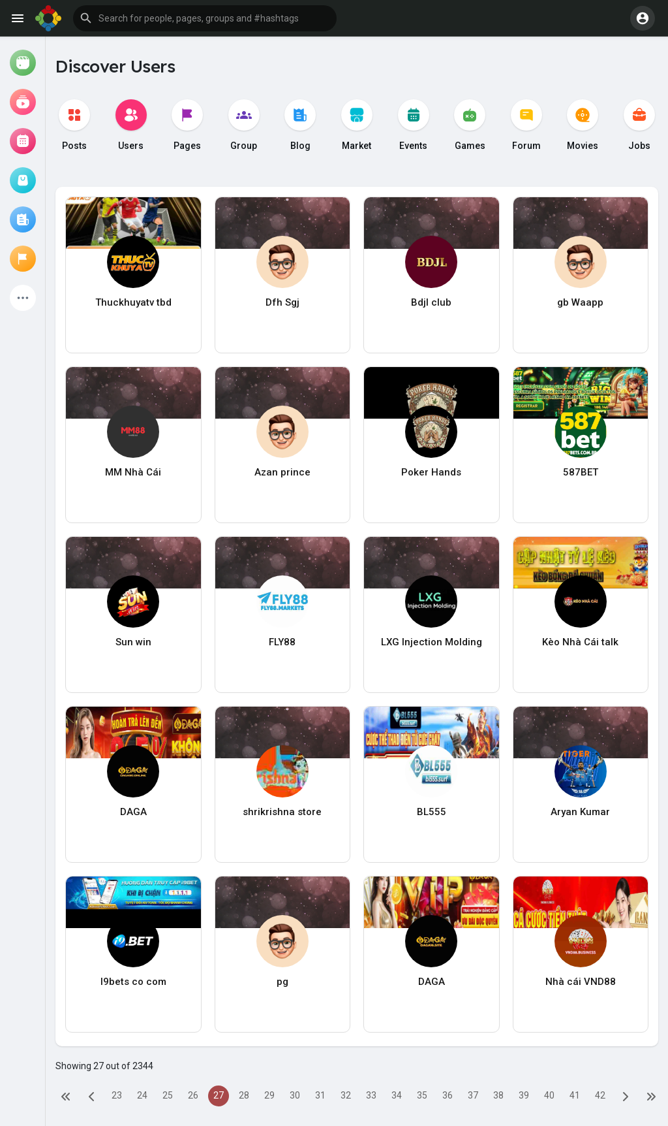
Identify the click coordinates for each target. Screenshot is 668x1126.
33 (371, 1095)
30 (295, 1095)
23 (117, 1095)
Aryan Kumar (580, 812)
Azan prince (282, 472)
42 (600, 1095)
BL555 (431, 812)
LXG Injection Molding (431, 642)
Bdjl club (431, 302)
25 (167, 1095)
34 (396, 1095)
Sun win (133, 642)
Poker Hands (431, 472)
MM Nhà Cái (133, 472)
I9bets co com (133, 982)
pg (282, 982)
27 (218, 1095)
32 (346, 1095)
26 (193, 1095)
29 (269, 1095)
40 (549, 1095)
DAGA (133, 812)
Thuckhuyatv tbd (133, 302)
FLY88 (282, 642)
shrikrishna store (282, 812)
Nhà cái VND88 (580, 982)
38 (498, 1095)
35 (422, 1095)
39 (524, 1095)
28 (244, 1095)
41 (574, 1095)
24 (142, 1095)
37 (473, 1095)
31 (320, 1095)
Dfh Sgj (282, 302)
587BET (580, 472)
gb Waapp (580, 302)
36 (447, 1095)
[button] (205, 18)
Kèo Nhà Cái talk (580, 642)
